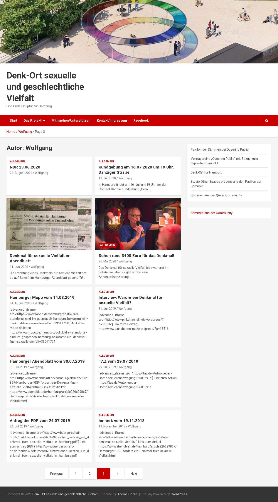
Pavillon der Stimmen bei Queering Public (220, 149)
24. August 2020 (21, 173)
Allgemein (17, 161)
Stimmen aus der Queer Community (216, 195)
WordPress (179, 494)
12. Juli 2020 (107, 178)
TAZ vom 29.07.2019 (118, 361)
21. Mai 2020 (107, 261)
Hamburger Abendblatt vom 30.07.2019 (47, 361)
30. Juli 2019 (18, 367)
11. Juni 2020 (19, 267)
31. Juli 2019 (107, 308)
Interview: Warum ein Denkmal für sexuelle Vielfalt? (130, 300)
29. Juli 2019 (107, 367)
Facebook (141, 121)
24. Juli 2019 (18, 426)
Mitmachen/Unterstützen (71, 121)
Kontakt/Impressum (112, 121)
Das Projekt (32, 121)
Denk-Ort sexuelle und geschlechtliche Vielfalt (45, 86)
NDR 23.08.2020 (25, 167)
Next (134, 474)
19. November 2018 (112, 426)
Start (13, 121)
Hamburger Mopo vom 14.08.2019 (42, 297)
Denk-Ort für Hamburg (206, 172)
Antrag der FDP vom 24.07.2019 (40, 420)
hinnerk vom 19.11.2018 (122, 420)
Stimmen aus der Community (212, 213)
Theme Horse (127, 494)
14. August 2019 (21, 303)
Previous (56, 474)
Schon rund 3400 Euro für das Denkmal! (136, 255)
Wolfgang (41, 173)
